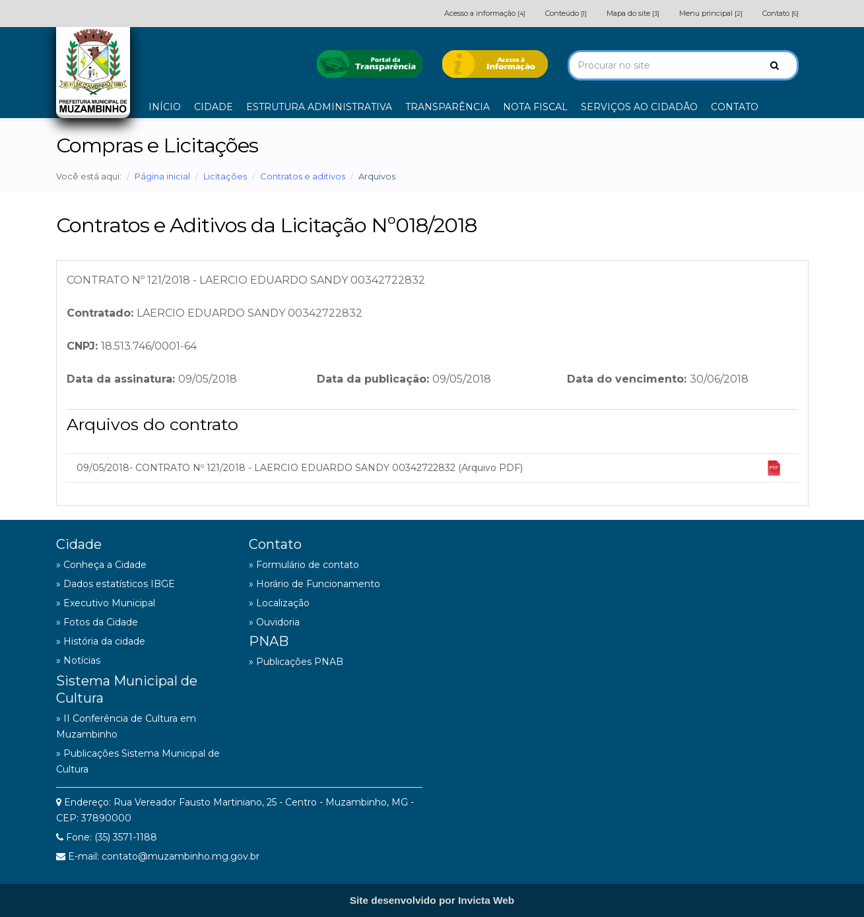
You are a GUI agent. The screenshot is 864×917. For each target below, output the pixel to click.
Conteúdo (566, 13)
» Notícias (78, 660)
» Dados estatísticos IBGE (115, 584)
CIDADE (213, 107)
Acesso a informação (484, 13)
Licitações (225, 176)
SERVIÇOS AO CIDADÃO (639, 107)
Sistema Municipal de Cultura (126, 689)
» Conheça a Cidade (101, 565)
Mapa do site (633, 13)
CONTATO (734, 107)
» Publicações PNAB (296, 662)
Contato (780, 13)
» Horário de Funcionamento (314, 584)
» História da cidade (100, 641)
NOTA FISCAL (535, 107)
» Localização (279, 603)
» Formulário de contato (304, 565)
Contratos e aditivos (302, 176)
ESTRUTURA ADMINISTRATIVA (319, 107)
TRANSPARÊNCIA (447, 107)
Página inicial (162, 176)
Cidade (79, 544)
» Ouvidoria (274, 622)
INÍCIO (165, 107)
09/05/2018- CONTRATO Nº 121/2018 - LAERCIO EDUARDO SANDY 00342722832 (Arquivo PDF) (429, 468)
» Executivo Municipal (105, 603)
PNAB (268, 641)
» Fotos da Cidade (97, 622)
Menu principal (711, 13)
